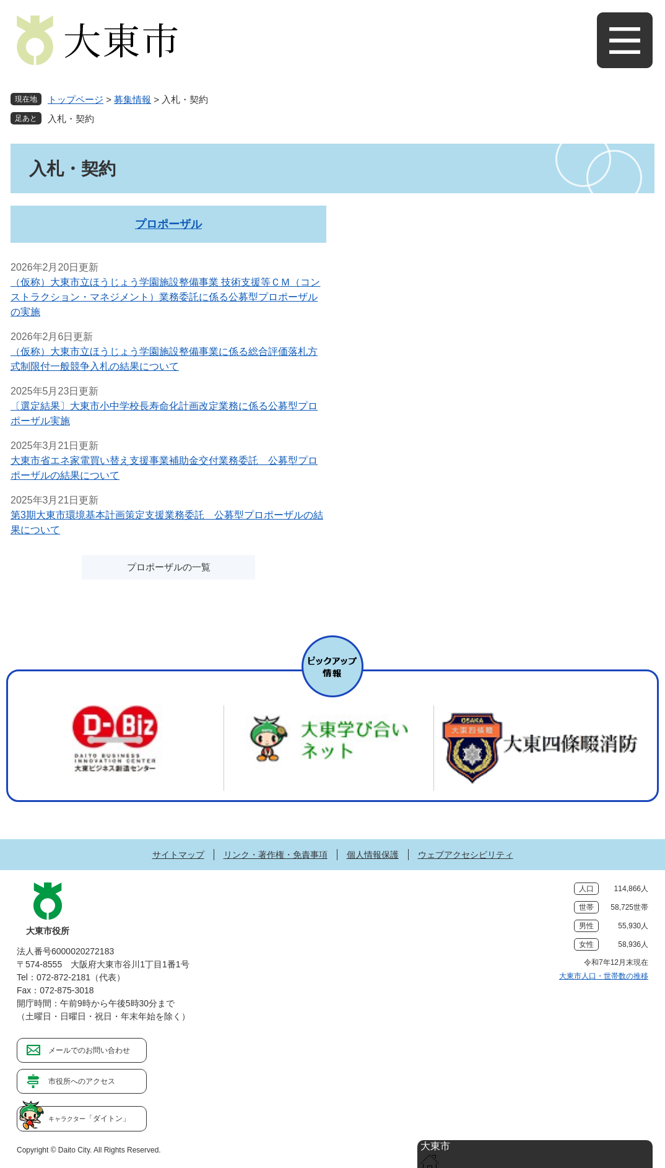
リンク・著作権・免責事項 (276, 855)
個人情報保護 (373, 855)
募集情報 (132, 99)
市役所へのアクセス (81, 1081)
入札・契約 (71, 118)
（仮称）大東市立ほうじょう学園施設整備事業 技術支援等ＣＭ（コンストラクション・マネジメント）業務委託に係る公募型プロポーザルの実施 (165, 297)
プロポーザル (168, 224)
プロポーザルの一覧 (169, 567)
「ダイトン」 (89, 1118)
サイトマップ (178, 855)
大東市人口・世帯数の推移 (603, 976)
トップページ (75, 99)
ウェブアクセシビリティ (465, 855)
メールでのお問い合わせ (89, 1050)
